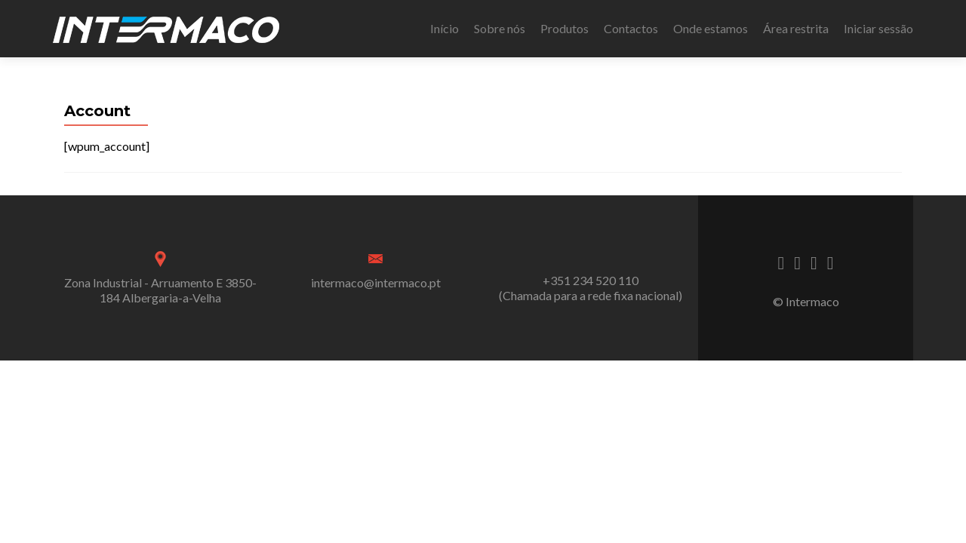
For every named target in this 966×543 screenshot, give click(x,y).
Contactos (631, 28)
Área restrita (796, 28)
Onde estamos (710, 28)
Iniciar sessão (878, 28)
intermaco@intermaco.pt (376, 282)
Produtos (564, 28)
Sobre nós (499, 28)
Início (444, 28)
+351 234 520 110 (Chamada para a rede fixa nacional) (590, 287)
